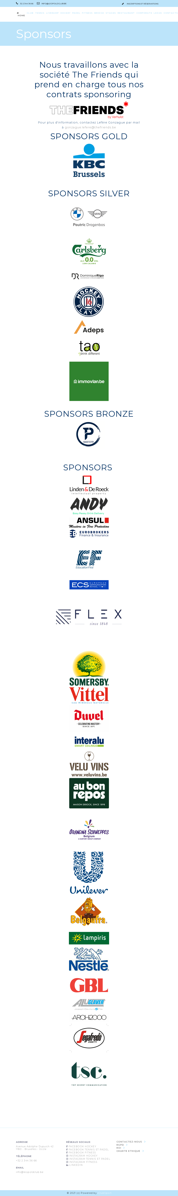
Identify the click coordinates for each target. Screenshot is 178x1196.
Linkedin (75, 1165)
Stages (111, 13)
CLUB (30, 13)
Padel (76, 13)
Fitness (87, 13)
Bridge (99, 13)
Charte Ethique (128, 1151)
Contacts (171, 13)
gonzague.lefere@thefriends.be (90, 127)
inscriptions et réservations (140, 4)
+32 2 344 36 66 (26, 1160)
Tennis (40, 13)
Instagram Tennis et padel (89, 1158)
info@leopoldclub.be (50, 4)
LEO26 (158, 13)
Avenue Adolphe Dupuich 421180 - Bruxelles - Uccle (35, 1148)
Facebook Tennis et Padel (89, 1149)
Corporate (144, 13)
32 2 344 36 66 (24, 4)
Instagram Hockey (83, 1155)
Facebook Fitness (82, 1152)
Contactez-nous (129, 1141)
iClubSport (105, 1193)
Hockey (65, 13)
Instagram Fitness (83, 1162)
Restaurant (126, 13)
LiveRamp (52, 13)
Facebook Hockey (82, 1146)
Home (21, 14)
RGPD (120, 1144)
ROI (118, 1147)
